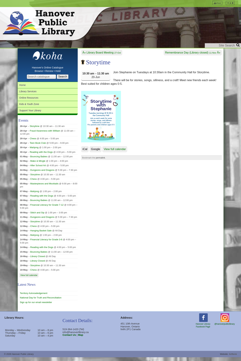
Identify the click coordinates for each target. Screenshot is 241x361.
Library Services (29, 92)
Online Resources (30, 99)
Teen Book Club (38, 146)
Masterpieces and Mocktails (44, 187)
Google (95, 149)
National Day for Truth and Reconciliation (40, 301)
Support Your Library (32, 113)
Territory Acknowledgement (33, 297)
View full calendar (115, 149)
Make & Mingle (37, 165)
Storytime (34, 130)
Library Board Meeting (104, 52)
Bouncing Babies (38, 160)
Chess (33, 142)
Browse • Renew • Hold (48, 71)
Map (80, 338)
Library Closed (37, 260)
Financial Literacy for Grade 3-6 (46, 243)
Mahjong (34, 151)
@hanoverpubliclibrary (224, 323)
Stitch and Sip (37, 216)
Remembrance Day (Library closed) (190, 52)
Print (217, 3)
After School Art (38, 169)
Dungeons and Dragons (42, 174)
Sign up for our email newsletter (36, 306)
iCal (85, 149)
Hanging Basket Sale (40, 234)
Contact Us (69, 338)
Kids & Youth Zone (31, 106)
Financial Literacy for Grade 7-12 (46, 208)
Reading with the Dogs (41, 156)
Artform (233, 358)
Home (23, 85)
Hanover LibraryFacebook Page (203, 324)
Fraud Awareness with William (45, 134)
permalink (100, 158)
